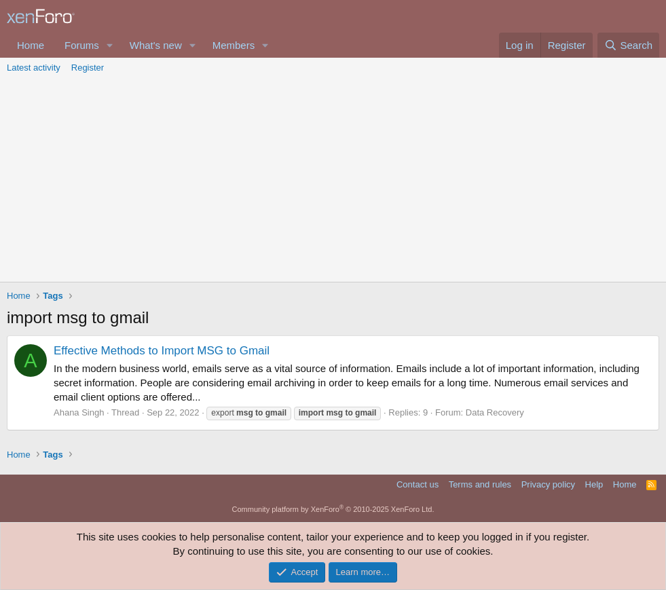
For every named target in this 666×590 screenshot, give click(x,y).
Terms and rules (480, 484)
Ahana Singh (79, 412)
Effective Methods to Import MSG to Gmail (162, 350)
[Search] (628, 45)
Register (87, 67)
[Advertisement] (333, 180)
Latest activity (33, 67)
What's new (156, 45)
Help (594, 484)
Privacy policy (548, 484)
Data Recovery (495, 412)
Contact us (417, 484)
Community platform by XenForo (333, 509)
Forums (81, 45)
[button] (109, 45)
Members (233, 45)
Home (30, 45)
